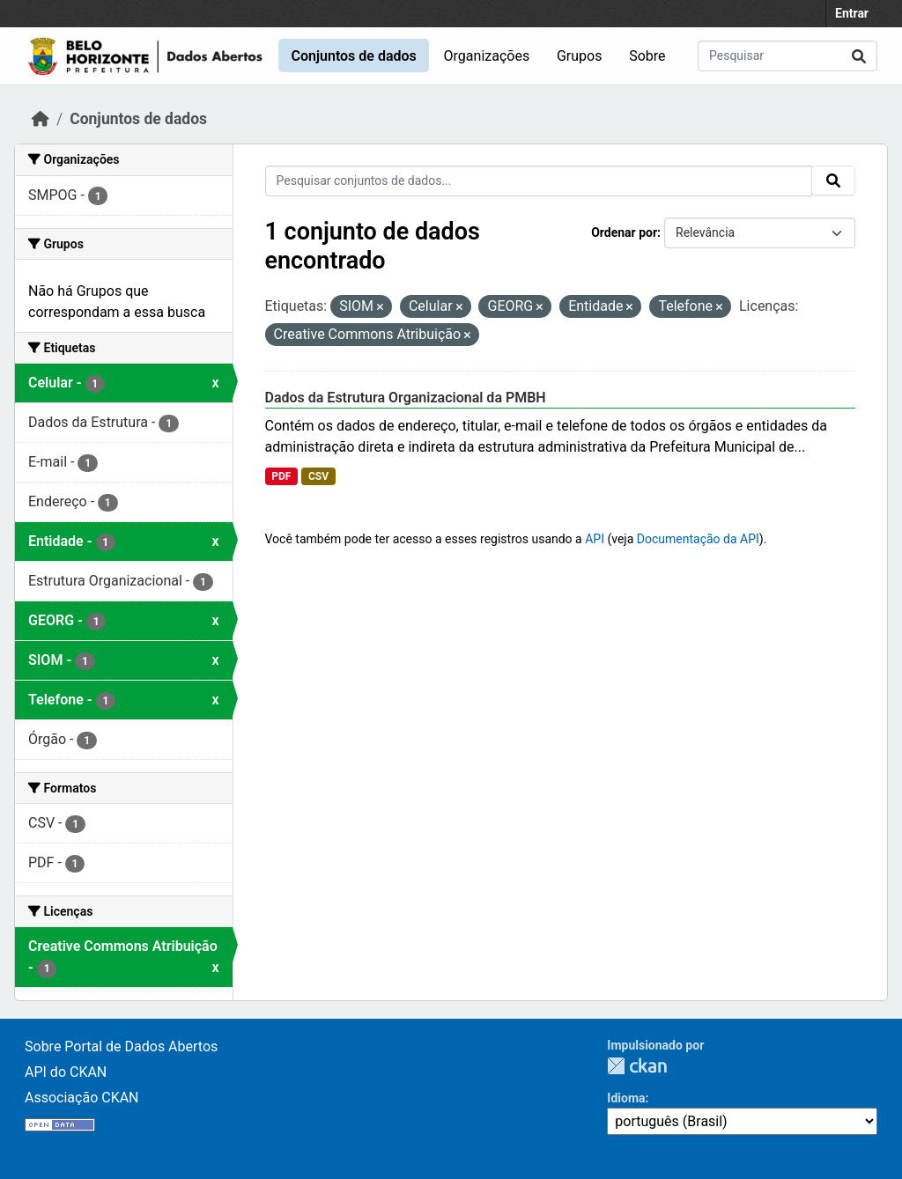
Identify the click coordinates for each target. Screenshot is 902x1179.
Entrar (852, 13)
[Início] (40, 119)
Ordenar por (624, 232)
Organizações (487, 56)
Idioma (626, 1098)
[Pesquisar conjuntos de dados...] (787, 56)
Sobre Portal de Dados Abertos (121, 1046)
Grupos (580, 56)
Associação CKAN (82, 1097)
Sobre (647, 56)
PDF (281, 476)
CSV (318, 476)
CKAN (637, 1066)
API (594, 539)
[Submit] (858, 56)
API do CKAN (66, 1072)
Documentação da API (698, 539)
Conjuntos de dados (353, 56)
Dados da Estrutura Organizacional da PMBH (405, 397)
